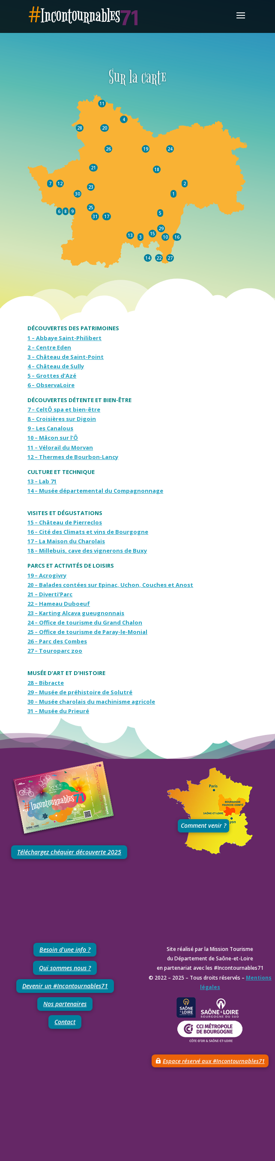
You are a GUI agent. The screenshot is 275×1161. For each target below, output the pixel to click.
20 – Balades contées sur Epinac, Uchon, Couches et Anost (110, 585)
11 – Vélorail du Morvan (60, 447)
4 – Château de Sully (55, 366)
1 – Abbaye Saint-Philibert (64, 338)
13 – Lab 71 (42, 481)
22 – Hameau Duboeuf (58, 603)
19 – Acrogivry (46, 575)
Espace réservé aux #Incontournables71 (214, 1061)
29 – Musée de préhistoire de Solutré (79, 692)
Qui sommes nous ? (65, 968)
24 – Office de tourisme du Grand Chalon (84, 622)
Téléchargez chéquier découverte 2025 (69, 852)
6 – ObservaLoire (51, 385)
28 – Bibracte (45, 683)
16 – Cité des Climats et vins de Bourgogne (87, 532)
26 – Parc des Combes (57, 641)
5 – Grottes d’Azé (51, 375)
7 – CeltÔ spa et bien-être (63, 409)
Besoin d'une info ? (64, 949)
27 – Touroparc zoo (54, 651)
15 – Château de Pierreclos (64, 522)
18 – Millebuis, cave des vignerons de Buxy (87, 550)
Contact (64, 1022)
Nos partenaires (65, 1004)
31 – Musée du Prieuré (58, 711)
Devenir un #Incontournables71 (65, 986)
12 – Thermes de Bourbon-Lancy (72, 457)
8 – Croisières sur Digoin (61, 419)
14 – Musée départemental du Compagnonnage (95, 491)
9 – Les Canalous (50, 428)
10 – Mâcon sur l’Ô (52, 437)
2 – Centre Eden (49, 347)
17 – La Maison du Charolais (66, 541)
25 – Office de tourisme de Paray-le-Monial (87, 632)
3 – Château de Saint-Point (65, 357)
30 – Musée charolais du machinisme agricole (91, 701)
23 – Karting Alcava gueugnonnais (75, 613)
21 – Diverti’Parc (49, 594)
